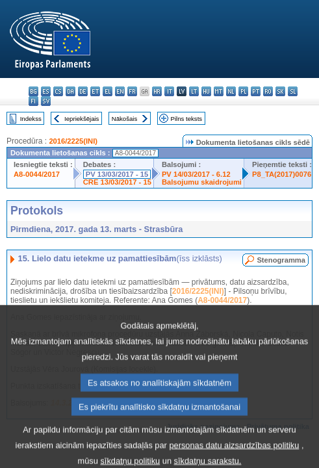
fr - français (132, 91)
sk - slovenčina (280, 91)
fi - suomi (33, 101)
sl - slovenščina (293, 91)
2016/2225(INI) (73, 141)
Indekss (31, 118)
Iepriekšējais (81, 118)
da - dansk (70, 91)
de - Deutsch (83, 91)
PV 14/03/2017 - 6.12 (196, 174)
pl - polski (243, 91)
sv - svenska (46, 101)
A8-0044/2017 (37, 174)
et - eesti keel (95, 91)
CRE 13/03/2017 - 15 (117, 182)
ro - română (268, 91)
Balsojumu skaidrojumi (202, 182)
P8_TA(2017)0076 (281, 174)
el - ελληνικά (107, 91)
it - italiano (169, 91)
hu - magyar (206, 91)
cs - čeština (58, 91)
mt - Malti (218, 91)
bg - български (33, 91)
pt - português (256, 91)
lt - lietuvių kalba (194, 91)
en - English (120, 91)
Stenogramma (281, 260)
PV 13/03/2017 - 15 (117, 174)
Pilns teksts (187, 118)
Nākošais (124, 118)
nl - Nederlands (231, 91)
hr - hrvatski (157, 91)
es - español (46, 91)
